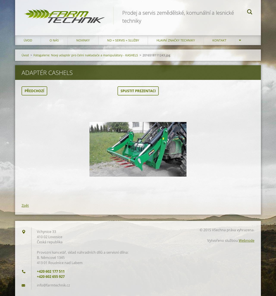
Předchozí (34, 91)
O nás (54, 40)
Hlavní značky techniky (176, 40)
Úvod (28, 40)
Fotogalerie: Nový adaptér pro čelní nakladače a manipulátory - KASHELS (85, 55)
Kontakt (219, 40)
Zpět (25, 205)
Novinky (83, 40)
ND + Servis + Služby (123, 40)
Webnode (246, 240)
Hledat (249, 12)
